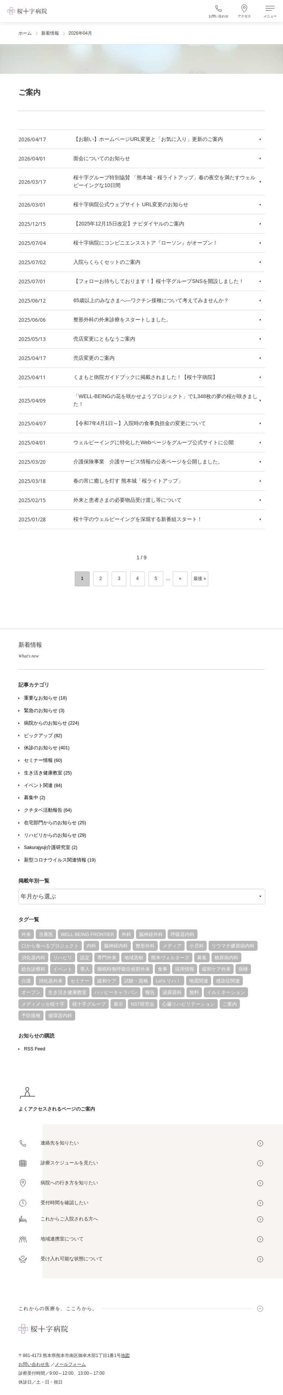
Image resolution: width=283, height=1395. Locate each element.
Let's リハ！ (168, 981)
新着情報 (50, 33)
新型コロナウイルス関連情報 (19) (60, 860)
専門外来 (106, 957)
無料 (194, 992)
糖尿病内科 (226, 957)
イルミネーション (226, 992)
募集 (202, 957)
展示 (118, 1004)
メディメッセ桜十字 (42, 1004)
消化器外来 (51, 981)
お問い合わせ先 (33, 1364)
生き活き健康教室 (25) (48, 773)
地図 (125, 1355)
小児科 (196, 946)
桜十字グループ (89, 1004)
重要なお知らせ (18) (45, 698)
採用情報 (184, 969)
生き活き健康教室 (67, 992)
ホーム (25, 33)
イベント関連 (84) (43, 785)
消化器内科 (33, 957)
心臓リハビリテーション (188, 1004)
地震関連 (198, 981)
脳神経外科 (151, 934)
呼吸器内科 (183, 934)
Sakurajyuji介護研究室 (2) (50, 847)
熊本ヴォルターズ (170, 957)
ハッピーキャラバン (115, 992)
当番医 (46, 934)
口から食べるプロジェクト (50, 946)
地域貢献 (133, 957)
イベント (62, 969)
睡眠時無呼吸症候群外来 (123, 969)
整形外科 (145, 946)
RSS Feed (34, 1049)
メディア (172, 946)
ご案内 (230, 1004)
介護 (26, 981)
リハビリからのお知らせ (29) (55, 835)
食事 (162, 969)
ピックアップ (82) (43, 735)
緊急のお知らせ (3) (44, 710)
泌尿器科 (172, 992)
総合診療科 (33, 969)
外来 (26, 934)
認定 (85, 957)
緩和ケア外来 (216, 969)
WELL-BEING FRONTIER (87, 934)
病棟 (243, 969)
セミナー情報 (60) (43, 760)
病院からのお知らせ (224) (51, 723)
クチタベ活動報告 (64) (48, 810)
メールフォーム (70, 1364)
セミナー (80, 981)
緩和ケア (106, 981)
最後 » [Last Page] (199, 578)
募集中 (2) (34, 797)
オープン (31, 992)
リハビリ (62, 957)
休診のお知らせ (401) (47, 747)
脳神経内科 (116, 946)
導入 (85, 969)
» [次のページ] (180, 578)
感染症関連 (228, 981)
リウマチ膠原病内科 (233, 946)
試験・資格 (136, 981)
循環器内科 (60, 1015)
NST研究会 (142, 1004)
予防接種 (31, 1015)
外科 (126, 934)
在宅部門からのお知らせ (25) (55, 822)
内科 (91, 946)
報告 (150, 992)
